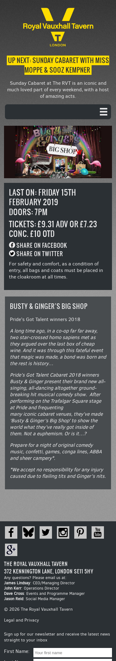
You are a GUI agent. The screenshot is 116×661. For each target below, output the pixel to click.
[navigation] (58, 111)
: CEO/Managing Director (39, 583)
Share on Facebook (41, 245)
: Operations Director (31, 588)
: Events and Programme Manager (44, 593)
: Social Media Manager (34, 598)
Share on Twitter (39, 254)
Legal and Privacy (21, 620)
